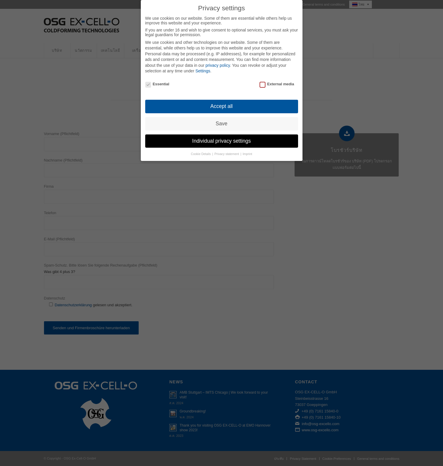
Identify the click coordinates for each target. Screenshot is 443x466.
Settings (202, 64)
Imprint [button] (247, 147)
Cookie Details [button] (201, 147)
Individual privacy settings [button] (221, 134)
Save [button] (222, 117)
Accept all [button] (221, 100)
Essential (157, 78)
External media (277, 78)
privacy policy (217, 58)
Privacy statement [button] (227, 147)
